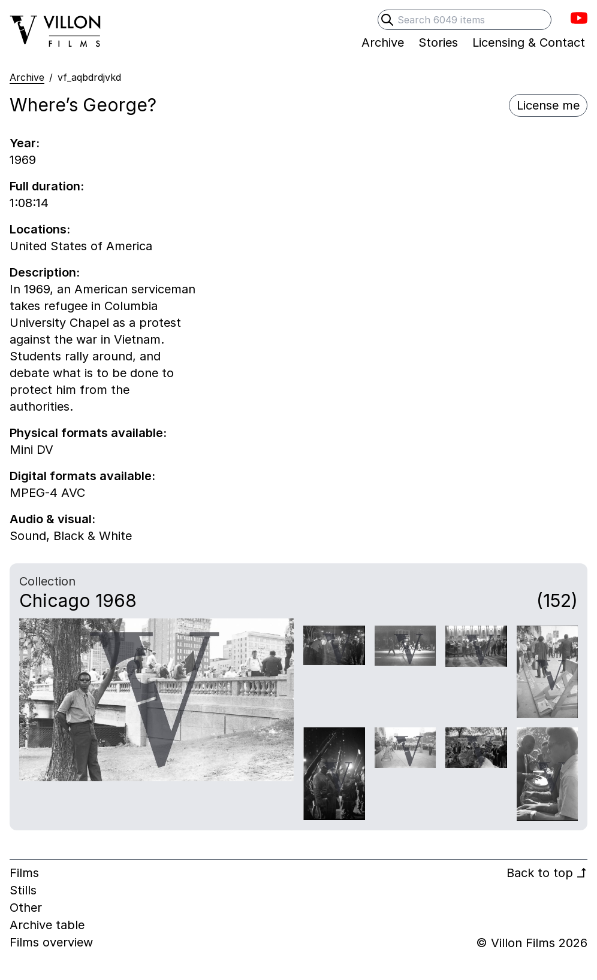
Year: (25, 143)
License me (548, 105)
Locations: (40, 229)
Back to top (546, 873)
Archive (27, 77)
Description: (45, 272)
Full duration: (47, 186)
